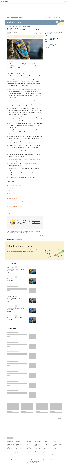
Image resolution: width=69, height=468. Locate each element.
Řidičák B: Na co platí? (56, 445)
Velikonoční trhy (33, 451)
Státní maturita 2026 (10, 444)
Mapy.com (22, 451)
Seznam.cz (65, 1)
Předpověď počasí (27, 451)
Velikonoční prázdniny (19, 447)
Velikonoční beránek (38, 441)
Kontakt (34, 459)
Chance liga (46, 441)
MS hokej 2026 (46, 444)
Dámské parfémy (32, 454)
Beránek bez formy (38, 448)
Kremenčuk (11, 188)
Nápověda (31, 459)
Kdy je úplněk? (9, 447)
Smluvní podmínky (24, 459)
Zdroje (8, 213)
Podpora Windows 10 (51, 451)
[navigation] (1, 1)
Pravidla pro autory (46, 459)
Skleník (44, 452)
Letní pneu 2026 (55, 441)
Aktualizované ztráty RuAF (15, 185)
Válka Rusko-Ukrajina (18, 239)
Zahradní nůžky (35, 452)
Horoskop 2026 (9, 448)
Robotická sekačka (30, 452)
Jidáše (27, 444)
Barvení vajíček (18, 441)
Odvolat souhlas (54, 459)
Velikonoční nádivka (29, 441)
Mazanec (27, 445)
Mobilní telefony (20, 454)
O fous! (10, 193)
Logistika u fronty (13, 198)
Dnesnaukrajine (14, 32)
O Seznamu (18, 459)
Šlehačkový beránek (38, 447)
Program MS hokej (47, 445)
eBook (37, 33)
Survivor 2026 (38, 451)
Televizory (45, 454)
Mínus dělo (11, 196)
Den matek (9, 445)
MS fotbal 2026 (46, 447)
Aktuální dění (48, 32)
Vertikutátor (24, 452)
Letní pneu (37, 454)
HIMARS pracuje (13, 209)
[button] (25, 49)
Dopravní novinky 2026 (57, 444)
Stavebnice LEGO (26, 454)
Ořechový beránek (38, 445)
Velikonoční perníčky (29, 447)
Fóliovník (47, 452)
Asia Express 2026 (44, 451)
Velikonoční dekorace (19, 444)
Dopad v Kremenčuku (14, 191)
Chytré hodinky (50, 454)
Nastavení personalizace (34, 461)
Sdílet (41, 33)
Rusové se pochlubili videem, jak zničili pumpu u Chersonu (23, 201)
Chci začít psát (58, 17)
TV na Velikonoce (19, 448)
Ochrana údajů (39, 459)
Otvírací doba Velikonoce (20, 445)
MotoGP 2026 (46, 448)
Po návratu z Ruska (13, 204)
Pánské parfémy (56, 454)
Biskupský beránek (38, 444)
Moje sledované (47, 17)
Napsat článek (36, 222)
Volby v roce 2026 (10, 441)
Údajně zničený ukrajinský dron (16, 206)
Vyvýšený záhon (52, 452)
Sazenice (20, 452)
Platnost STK (55, 448)
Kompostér (41, 452)
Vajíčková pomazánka (29, 448)
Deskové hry (42, 454)
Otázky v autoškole (56, 447)
